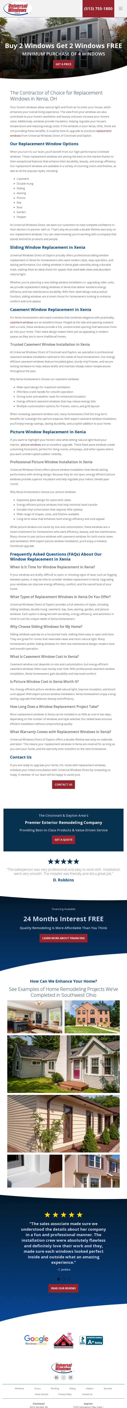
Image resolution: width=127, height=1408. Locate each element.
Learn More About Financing (63, 938)
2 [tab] (63, 1279)
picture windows (31, 444)
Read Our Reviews (63, 1288)
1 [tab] (58, 1279)
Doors (38, 1388)
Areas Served (41, 1394)
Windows (19, 1388)
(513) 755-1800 (98, 8)
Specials (108, 1388)
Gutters (89, 1388)
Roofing (55, 1388)
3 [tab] (68, 1279)
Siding (72, 1388)
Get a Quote (63, 840)
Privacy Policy (65, 1394)
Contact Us (63, 784)
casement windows (21, 322)
